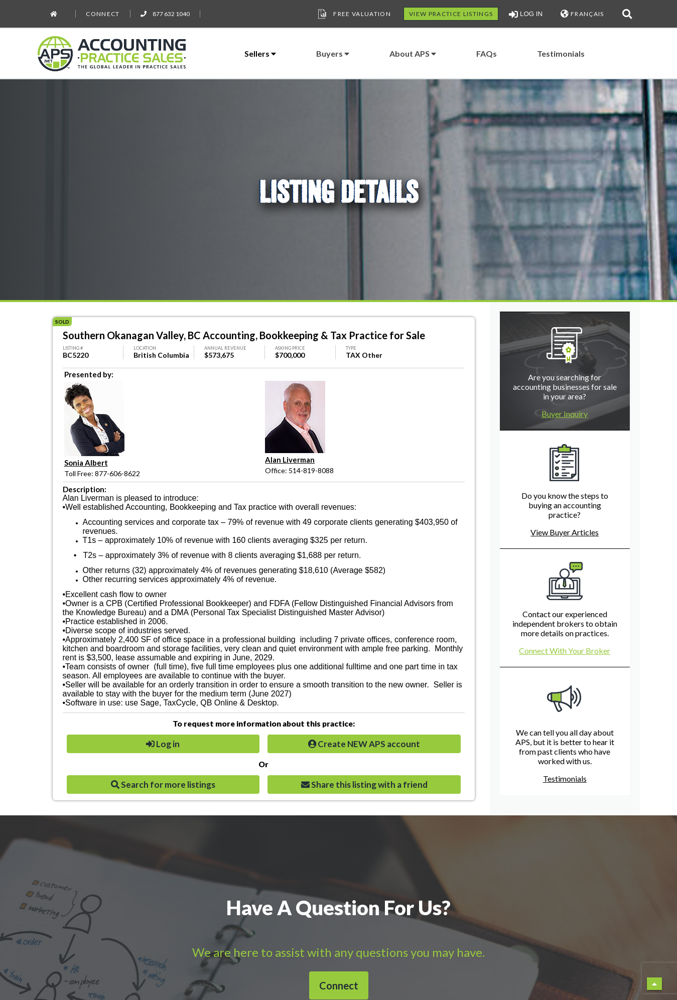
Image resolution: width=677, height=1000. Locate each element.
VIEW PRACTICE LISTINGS (451, 14)
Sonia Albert (86, 462)
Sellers (260, 53)
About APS (412, 53)
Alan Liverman (290, 459)
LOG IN (526, 14)
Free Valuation (353, 14)
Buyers (332, 53)
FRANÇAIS (582, 14)
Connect (102, 14)
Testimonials (561, 53)
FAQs (486, 53)
